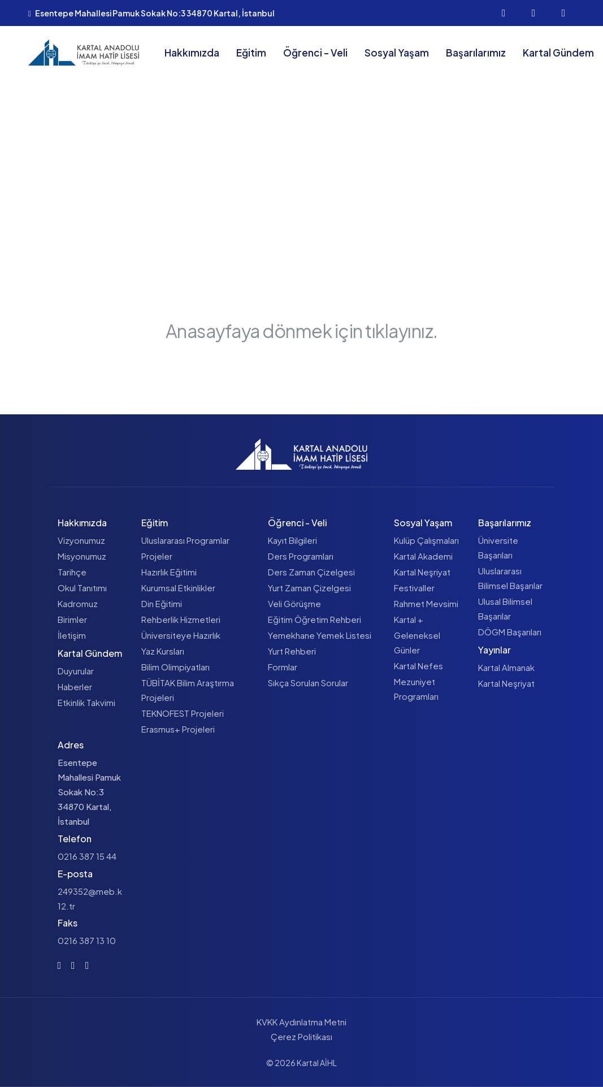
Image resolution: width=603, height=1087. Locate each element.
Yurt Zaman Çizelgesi (309, 587)
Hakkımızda (191, 52)
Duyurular (76, 670)
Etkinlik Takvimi (86, 702)
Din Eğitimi (161, 603)
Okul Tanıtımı (82, 587)
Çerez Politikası (301, 1036)
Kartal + (408, 619)
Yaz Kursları (162, 651)
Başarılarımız (476, 52)
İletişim (72, 635)
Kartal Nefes (418, 665)
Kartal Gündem (558, 52)
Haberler (75, 686)
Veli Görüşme (294, 603)
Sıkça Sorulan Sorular (308, 682)
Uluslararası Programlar (185, 540)
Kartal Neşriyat (422, 571)
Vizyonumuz (81, 540)
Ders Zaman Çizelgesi (311, 571)
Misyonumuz (82, 556)
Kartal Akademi (423, 556)
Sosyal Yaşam (397, 52)
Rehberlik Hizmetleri (180, 619)
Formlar (282, 666)
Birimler (72, 619)
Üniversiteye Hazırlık (180, 635)
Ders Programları (300, 556)
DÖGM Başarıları (509, 631)
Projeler (156, 556)
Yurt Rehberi (292, 651)
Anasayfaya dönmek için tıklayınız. (301, 330)
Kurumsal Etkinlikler (178, 587)
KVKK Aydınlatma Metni (301, 1021)
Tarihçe (72, 571)
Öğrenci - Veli (315, 52)
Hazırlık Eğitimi (169, 571)
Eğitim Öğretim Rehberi (314, 619)
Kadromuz (78, 603)
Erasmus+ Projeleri (178, 729)
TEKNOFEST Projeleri (182, 713)
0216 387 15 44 (87, 856)
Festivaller (414, 587)
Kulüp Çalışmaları (426, 540)
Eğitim (251, 52)
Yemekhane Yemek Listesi (319, 635)
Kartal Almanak (506, 667)
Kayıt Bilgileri (292, 540)
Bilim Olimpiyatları (175, 666)
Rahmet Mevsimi (426, 603)
